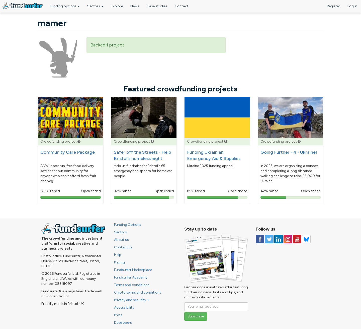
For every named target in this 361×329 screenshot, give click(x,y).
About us (121, 240)
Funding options (65, 6)
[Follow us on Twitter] (269, 239)
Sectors (95, 6)
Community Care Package (67, 152)
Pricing (119, 262)
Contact (182, 6)
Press (118, 315)
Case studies (157, 6)
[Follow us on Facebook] (260, 239)
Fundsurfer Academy (130, 277)
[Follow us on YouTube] (297, 239)
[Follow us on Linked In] (278, 239)
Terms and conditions (131, 285)
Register (333, 6)
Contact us (123, 247)
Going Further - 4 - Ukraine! (288, 152)
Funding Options (127, 225)
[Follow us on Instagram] (288, 239)
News (134, 6)
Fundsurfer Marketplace (133, 270)
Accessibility (124, 307)
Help (117, 255)
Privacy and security (131, 300)
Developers (123, 322)
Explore (117, 6)
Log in (352, 6)
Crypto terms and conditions (137, 292)
